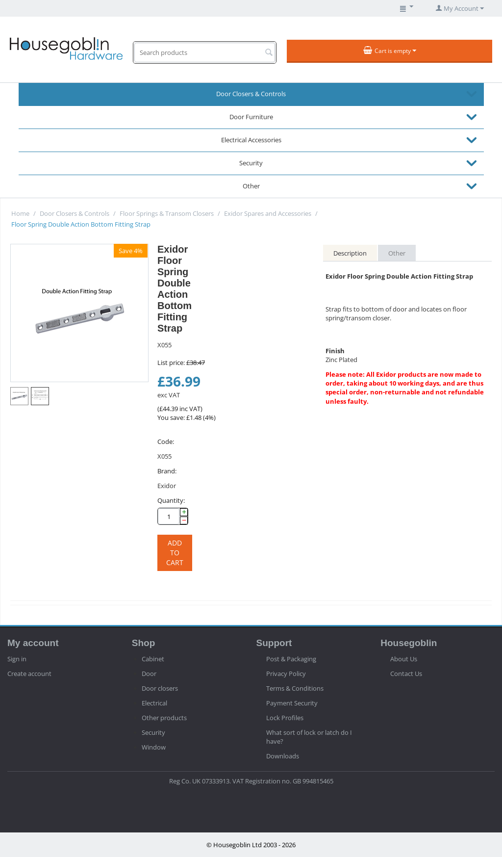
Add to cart (174, 552)
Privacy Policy (286, 673)
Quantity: (171, 500)
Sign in (16, 658)
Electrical (154, 703)
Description (350, 253)
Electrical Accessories (251, 139)
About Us (403, 658)
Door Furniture (251, 116)
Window (154, 747)
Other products (164, 717)
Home (20, 213)
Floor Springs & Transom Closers (167, 213)
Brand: (166, 471)
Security (251, 162)
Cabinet (153, 658)
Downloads (282, 756)
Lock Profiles (284, 717)
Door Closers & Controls (251, 93)
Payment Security (292, 703)
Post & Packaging (291, 658)
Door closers (160, 688)
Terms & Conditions (295, 688)
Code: (165, 441)
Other (251, 186)
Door (149, 673)
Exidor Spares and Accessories (267, 213)
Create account (29, 673)
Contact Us (406, 673)
